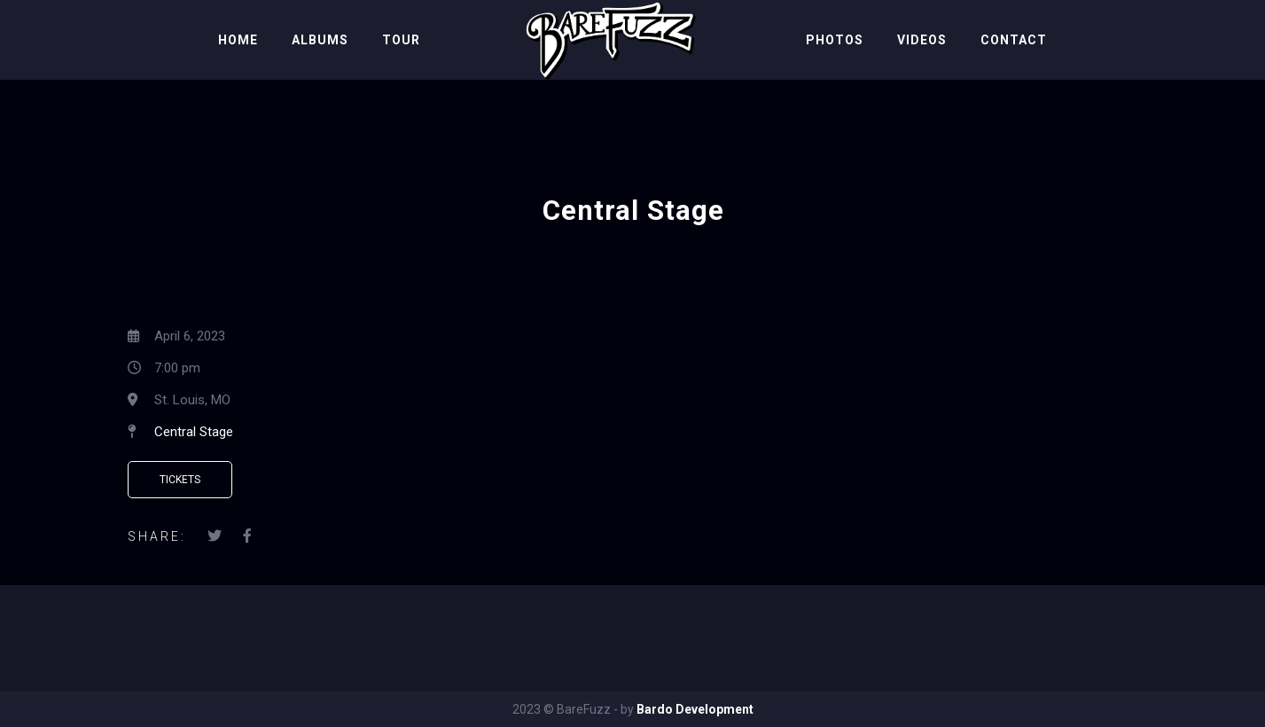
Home (238, 40)
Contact (1013, 40)
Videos (922, 40)
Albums (320, 40)
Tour (401, 40)
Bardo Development (695, 709)
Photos (834, 40)
